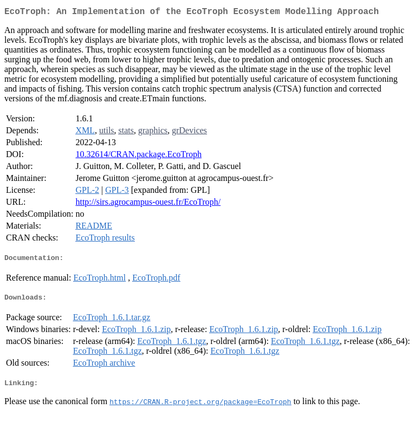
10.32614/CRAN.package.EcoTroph (138, 156)
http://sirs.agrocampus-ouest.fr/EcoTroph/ (147, 204)
